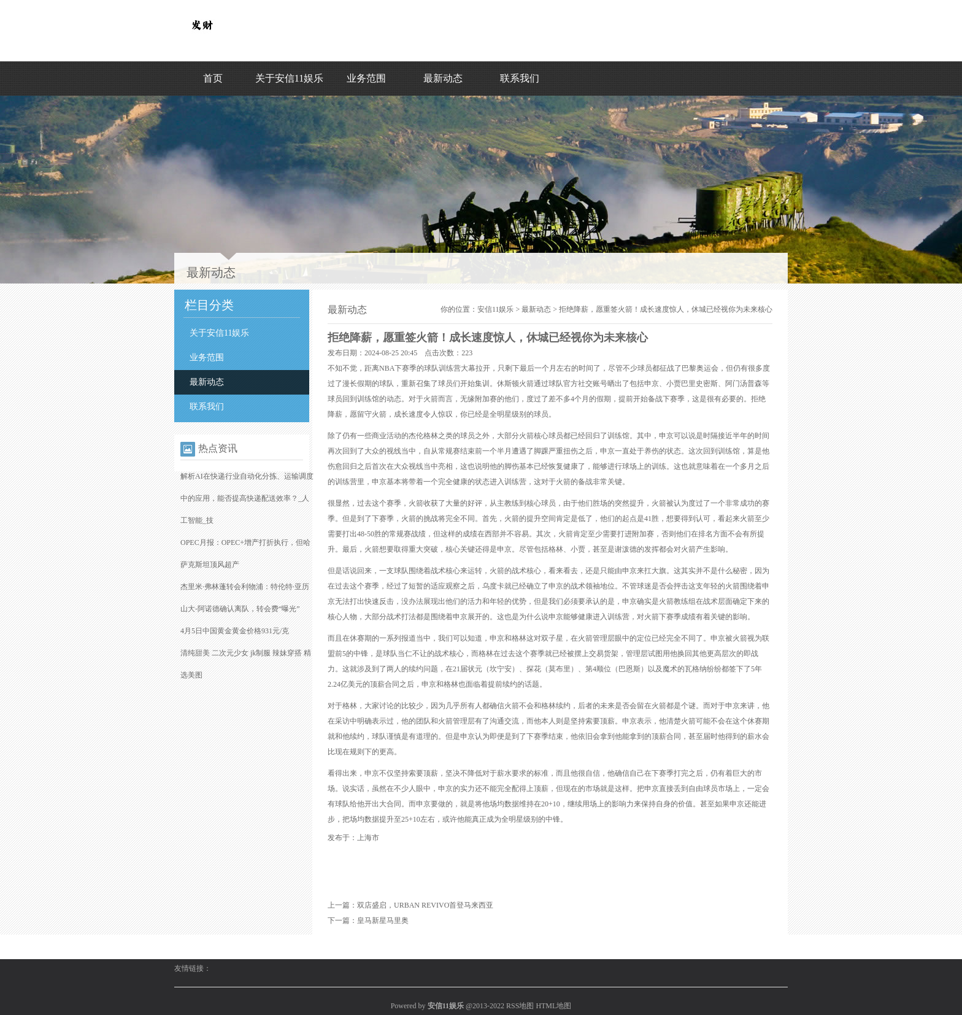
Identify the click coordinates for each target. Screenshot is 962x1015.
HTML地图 (553, 1005)
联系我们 (519, 78)
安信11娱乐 (495, 309)
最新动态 (443, 78)
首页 (213, 78)
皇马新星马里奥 (383, 920)
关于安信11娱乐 (289, 78)
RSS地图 (520, 1005)
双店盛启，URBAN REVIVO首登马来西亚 (425, 905)
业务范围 (366, 78)
